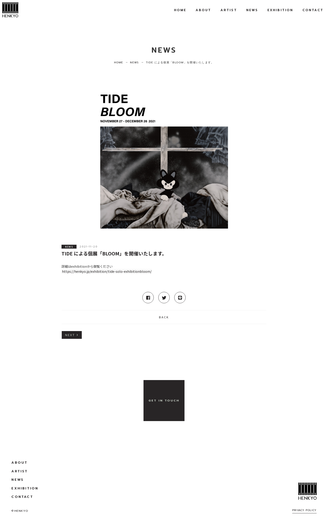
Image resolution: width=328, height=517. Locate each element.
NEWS (69, 246)
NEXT (70, 335)
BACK (164, 317)
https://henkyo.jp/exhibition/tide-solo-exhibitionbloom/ (107, 271)
